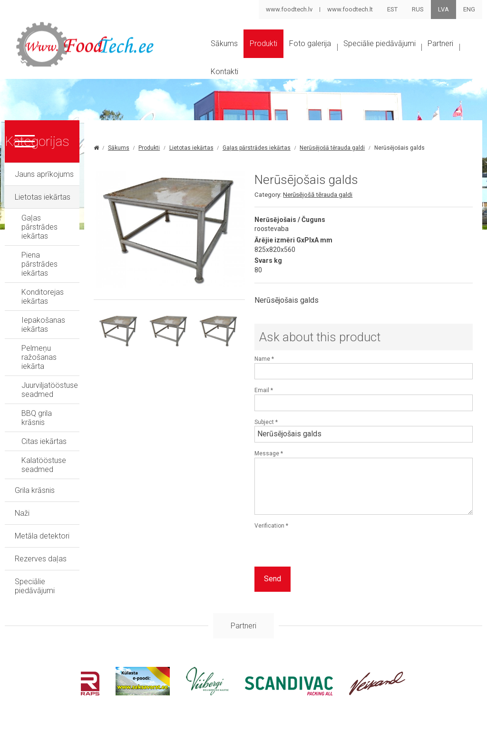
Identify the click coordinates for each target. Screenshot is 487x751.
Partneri (226, 91)
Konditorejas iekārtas (56, 276)
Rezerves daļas (41, 479)
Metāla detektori (42, 457)
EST (392, 9)
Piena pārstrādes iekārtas (64, 257)
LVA (443, 9)
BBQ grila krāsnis (49, 352)
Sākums (226, 54)
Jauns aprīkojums (44, 194)
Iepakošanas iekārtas (57, 295)
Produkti (275, 54)
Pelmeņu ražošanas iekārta (67, 314)
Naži (22, 434)
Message (314, 481)
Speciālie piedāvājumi (416, 54)
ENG (469, 9)
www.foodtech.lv (288, 9)
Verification (316, 553)
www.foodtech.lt (349, 9)
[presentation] (372, 576)
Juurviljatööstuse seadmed (66, 333)
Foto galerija (333, 54)
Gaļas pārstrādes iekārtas (64, 238)
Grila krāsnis (35, 411)
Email (309, 418)
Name (309, 387)
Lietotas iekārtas (42, 217)
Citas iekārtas (44, 371)
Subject (311, 450)
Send (317, 607)
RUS (418, 9)
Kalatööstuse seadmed (60, 390)
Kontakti (275, 91)
